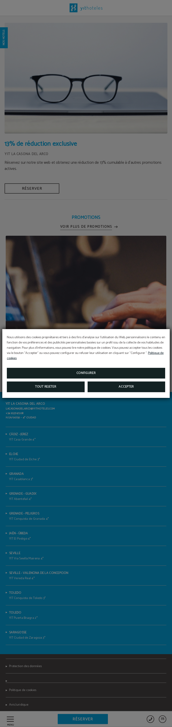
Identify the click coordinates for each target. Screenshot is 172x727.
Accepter (126, 386)
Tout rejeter (45, 386)
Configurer (86, 373)
